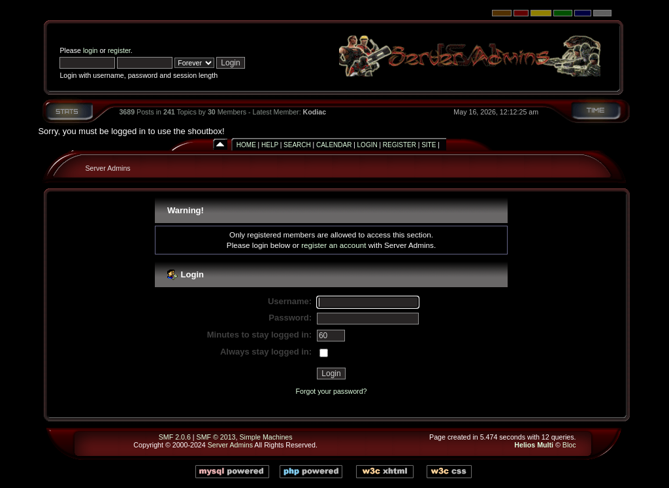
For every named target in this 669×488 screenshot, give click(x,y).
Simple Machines (265, 437)
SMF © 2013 (216, 437)
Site (428, 144)
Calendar (333, 144)
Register (399, 144)
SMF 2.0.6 (175, 437)
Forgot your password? (331, 391)
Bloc (569, 445)
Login (367, 144)
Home (246, 144)
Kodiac (315, 112)
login (90, 50)
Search (297, 144)
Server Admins (107, 168)
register (119, 50)
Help (269, 144)
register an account (333, 245)
